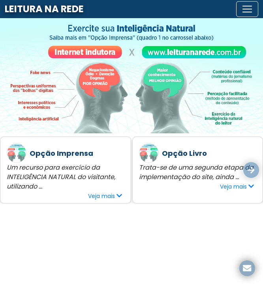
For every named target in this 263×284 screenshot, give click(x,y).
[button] (251, 170)
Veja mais (105, 196)
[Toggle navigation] (247, 9)
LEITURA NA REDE (44, 8)
